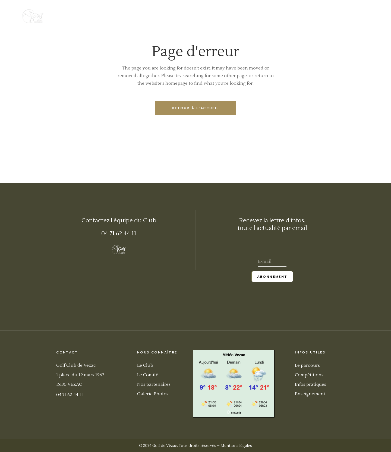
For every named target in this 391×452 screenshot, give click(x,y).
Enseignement (310, 394)
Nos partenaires (154, 384)
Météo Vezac (234, 355)
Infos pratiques (310, 384)
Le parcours (307, 365)
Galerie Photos (152, 394)
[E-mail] (272, 262)
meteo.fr (236, 412)
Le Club (145, 365)
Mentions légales (236, 445)
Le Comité (147, 375)
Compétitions (309, 375)
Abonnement (272, 276)
